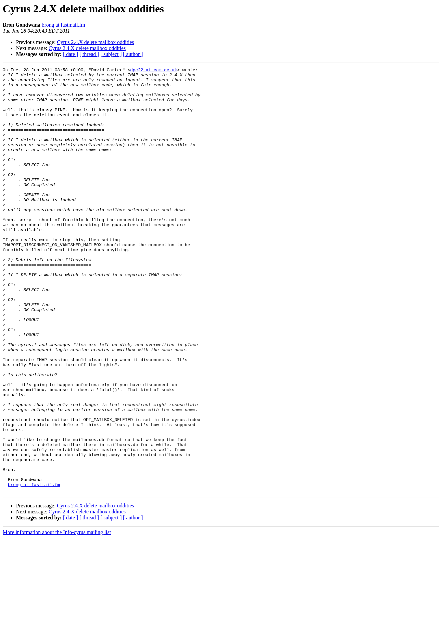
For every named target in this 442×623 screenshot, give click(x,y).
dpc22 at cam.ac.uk (153, 71)
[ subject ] (111, 54)
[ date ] (70, 54)
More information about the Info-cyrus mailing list (57, 617)
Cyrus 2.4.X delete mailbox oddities (95, 42)
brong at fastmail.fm (63, 25)
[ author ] (133, 54)
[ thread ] (89, 54)
